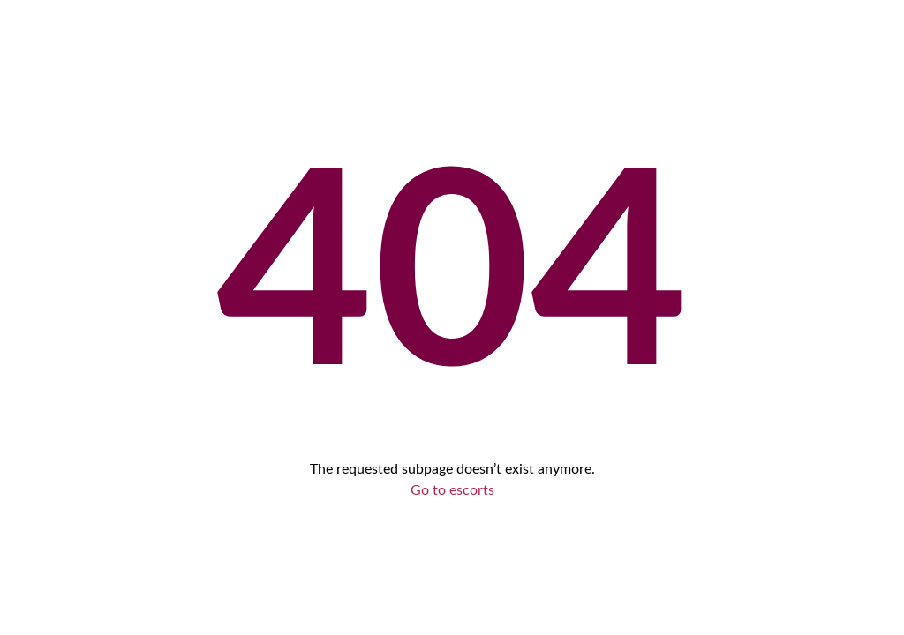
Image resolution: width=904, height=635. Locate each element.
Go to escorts (452, 490)
